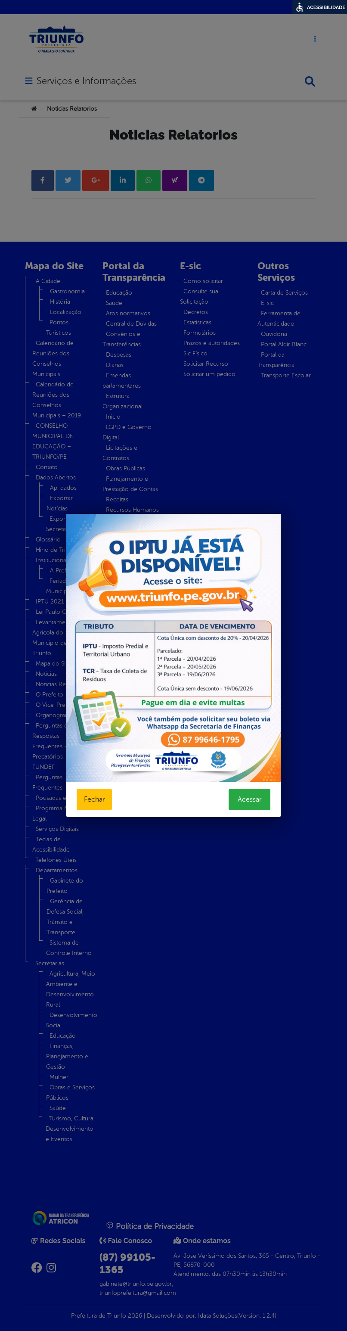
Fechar (94, 799)
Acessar (249, 799)
